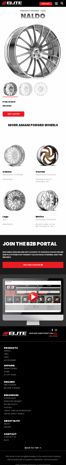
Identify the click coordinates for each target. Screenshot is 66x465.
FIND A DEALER (10, 384)
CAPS (6, 357)
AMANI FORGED (10, 368)
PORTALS (8, 407)
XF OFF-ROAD (10, 374)
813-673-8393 (53, 334)
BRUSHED (7, 106)
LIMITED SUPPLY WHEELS (14, 413)
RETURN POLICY (10, 404)
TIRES (6, 354)
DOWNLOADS (10, 398)
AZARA (7, 371)
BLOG (6, 440)
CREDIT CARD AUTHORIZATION (17, 410)
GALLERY (7, 427)
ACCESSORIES (10, 360)
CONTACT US (10, 437)
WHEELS (7, 351)
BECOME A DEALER (12, 388)
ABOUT (7, 423)
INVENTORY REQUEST (13, 401)
